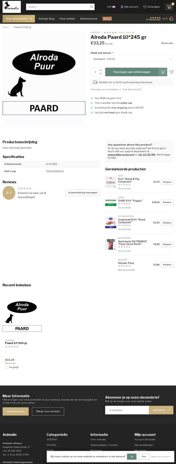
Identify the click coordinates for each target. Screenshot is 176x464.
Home (6, 27)
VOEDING (52, 439)
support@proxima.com (121, 154)
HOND (50, 450)
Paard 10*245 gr (22, 27)
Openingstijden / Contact (104, 445)
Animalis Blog (46, 18)
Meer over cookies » (161, 456)
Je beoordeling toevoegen (82, 192)
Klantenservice (88, 18)
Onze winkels (67, 18)
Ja (132, 456)
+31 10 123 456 (146, 154)
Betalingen (96, 450)
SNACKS (51, 445)
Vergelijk (13, 367)
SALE (107, 18)
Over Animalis (98, 439)
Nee (144, 456)
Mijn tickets (141, 450)
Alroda (95, 32)
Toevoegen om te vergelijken (105, 89)
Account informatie (145, 439)
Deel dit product (132, 89)
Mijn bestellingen (144, 445)
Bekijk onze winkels (48, 411)
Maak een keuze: (102, 53)
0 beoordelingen (126, 32)
